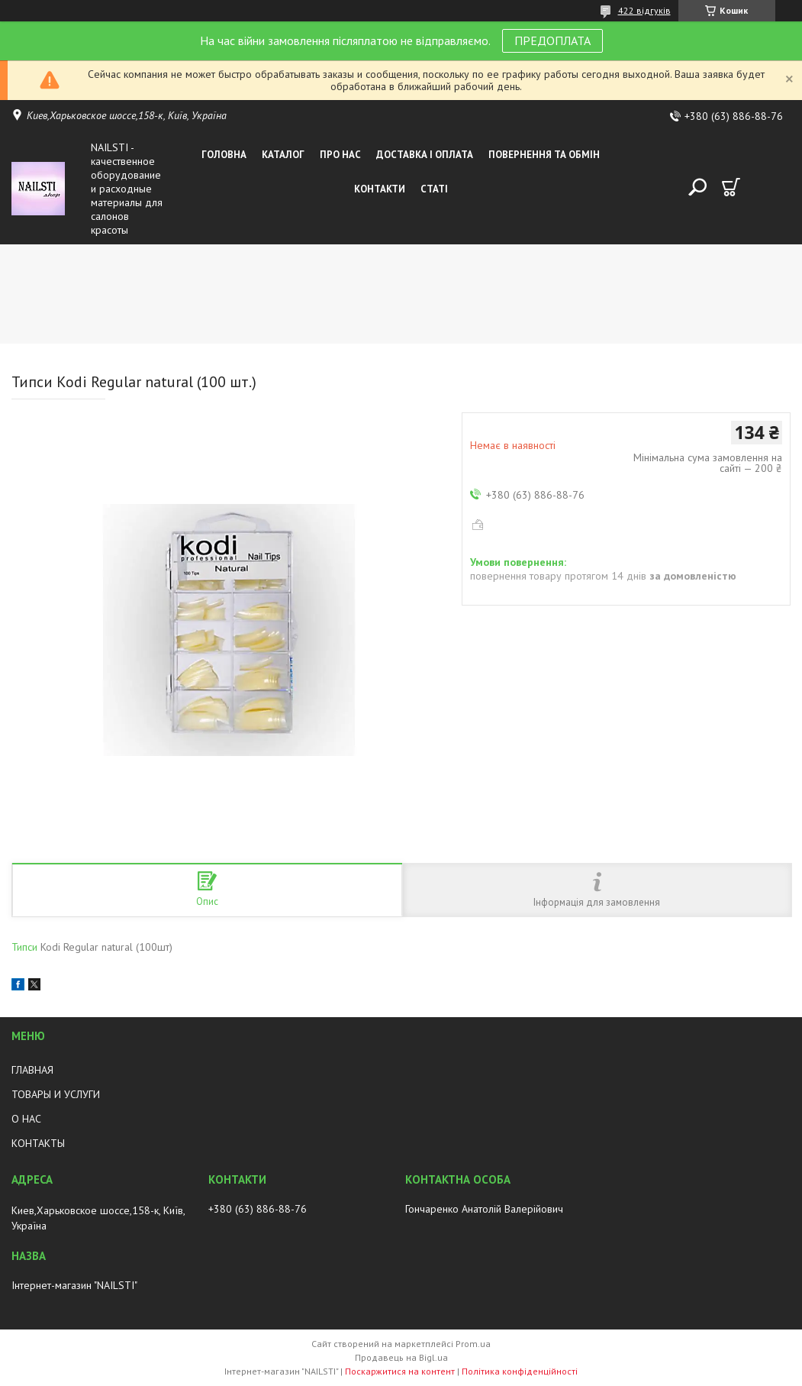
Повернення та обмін (544, 154)
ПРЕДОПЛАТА (552, 40)
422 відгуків (644, 10)
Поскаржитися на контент (400, 1371)
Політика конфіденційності (520, 1371)
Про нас (340, 154)
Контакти (379, 189)
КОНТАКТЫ (38, 1143)
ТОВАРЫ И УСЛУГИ (55, 1094)
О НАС (26, 1119)
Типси (25, 947)
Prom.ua (473, 1343)
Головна (223, 154)
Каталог (283, 154)
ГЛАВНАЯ (32, 1070)
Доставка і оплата (424, 154)
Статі (434, 189)
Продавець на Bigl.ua (401, 1357)
